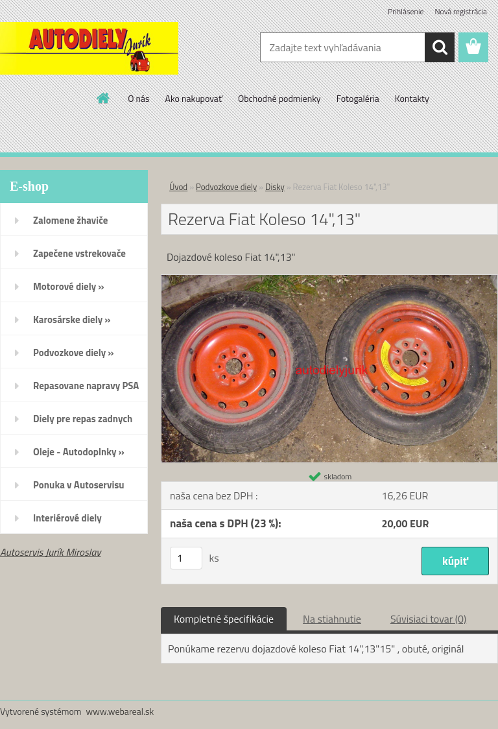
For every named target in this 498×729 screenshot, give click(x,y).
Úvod (178, 186)
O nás (138, 98)
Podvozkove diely (226, 186)
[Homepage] (104, 98)
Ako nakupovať (193, 98)
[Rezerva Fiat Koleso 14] (329, 280)
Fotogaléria (358, 98)
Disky (275, 186)
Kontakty (412, 98)
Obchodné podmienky (279, 98)
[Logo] (89, 48)
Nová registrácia (460, 11)
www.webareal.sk (120, 711)
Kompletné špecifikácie (224, 619)
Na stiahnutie (332, 619)
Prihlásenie (405, 11)
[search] (440, 47)
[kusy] (186, 558)
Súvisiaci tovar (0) (428, 619)
